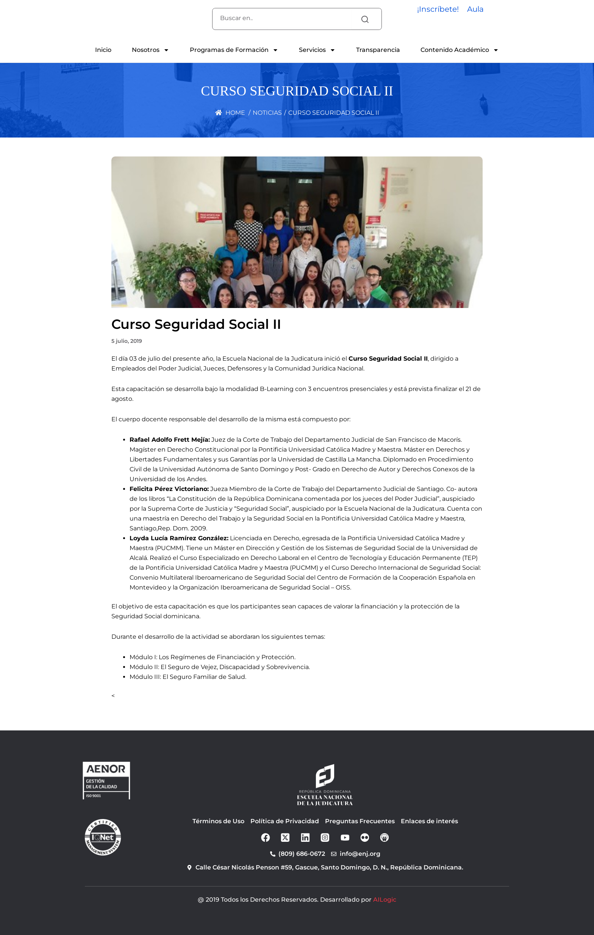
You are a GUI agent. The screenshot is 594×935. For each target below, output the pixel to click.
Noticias (267, 112)
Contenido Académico (459, 50)
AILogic (384, 899)
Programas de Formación (234, 50)
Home (230, 112)
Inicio (103, 49)
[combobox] (282, 18)
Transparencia (378, 49)
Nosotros (150, 50)
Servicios (317, 50)
